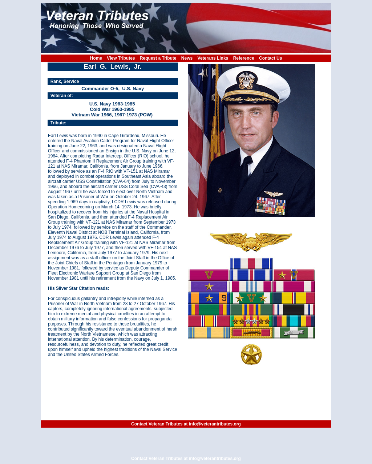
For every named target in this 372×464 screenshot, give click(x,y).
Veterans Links (213, 58)
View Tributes (121, 58)
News (187, 58)
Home (96, 58)
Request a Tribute (158, 58)
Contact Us (270, 58)
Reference (243, 58)
